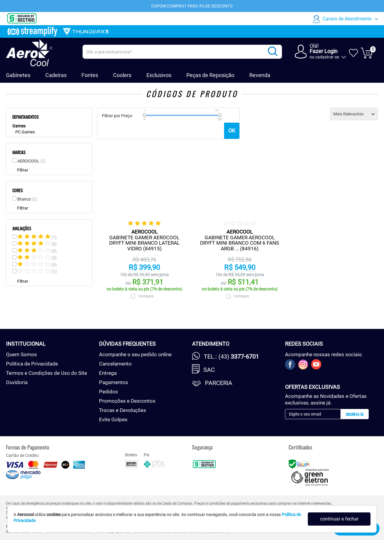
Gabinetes (18, 75)
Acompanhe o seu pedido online (135, 354)
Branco (27, 199)
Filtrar (22, 170)
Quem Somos (21, 354)
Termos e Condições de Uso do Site (46, 373)
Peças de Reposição (210, 75)
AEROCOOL (31, 161)
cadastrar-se (327, 57)
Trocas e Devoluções (122, 410)
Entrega (108, 373)
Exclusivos (158, 75)
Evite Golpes (113, 419)
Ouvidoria (17, 382)
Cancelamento (115, 364)
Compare (146, 296)
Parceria (218, 382)
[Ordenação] (354, 114)
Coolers (122, 75)
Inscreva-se (355, 414)
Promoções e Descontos (127, 401)
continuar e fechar (339, 519)
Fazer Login (324, 51)
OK (231, 130)
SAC (209, 369)
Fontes (90, 75)
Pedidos (108, 392)
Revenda (259, 75)
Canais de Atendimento (347, 19)
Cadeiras (56, 75)
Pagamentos (113, 382)
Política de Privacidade (32, 364)
